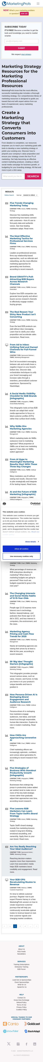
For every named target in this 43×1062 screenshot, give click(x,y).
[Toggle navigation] (38, 3)
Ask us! (24, 14)
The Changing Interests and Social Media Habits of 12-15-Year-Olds (23, 595)
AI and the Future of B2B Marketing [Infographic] (23, 493)
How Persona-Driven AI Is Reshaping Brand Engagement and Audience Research (23, 698)
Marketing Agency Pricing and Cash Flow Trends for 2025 (22, 634)
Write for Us (22, 985)
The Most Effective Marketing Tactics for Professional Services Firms (21, 240)
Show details (30, 542)
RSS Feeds (21, 951)
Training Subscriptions (21, 964)
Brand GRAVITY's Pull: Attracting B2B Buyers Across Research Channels (22, 280)
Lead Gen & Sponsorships (21, 980)
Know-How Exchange (21, 1000)
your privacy (26, 54)
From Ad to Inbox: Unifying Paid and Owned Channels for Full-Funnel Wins (24, 348)
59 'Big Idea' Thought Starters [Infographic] (21, 662)
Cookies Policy (21, 1010)
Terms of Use (21, 1005)
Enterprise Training (21, 967)
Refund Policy (21, 1002)
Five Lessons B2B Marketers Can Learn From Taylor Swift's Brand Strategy (23, 812)
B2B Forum (21, 969)
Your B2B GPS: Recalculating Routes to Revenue (23, 882)
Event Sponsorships (22, 982)
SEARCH (33, 176)
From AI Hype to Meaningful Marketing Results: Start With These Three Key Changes (23, 463)
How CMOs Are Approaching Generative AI (23, 737)
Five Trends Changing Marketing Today (21, 204)
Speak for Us (21, 987)
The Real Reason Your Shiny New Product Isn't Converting (23, 314)
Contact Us (21, 998)
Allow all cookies (21, 549)
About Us (21, 949)
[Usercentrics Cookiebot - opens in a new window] (30, 503)
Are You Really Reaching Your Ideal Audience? (23, 847)
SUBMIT (21, 48)
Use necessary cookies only (21, 556)
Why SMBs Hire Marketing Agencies (21, 427)
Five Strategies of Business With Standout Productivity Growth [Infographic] (23, 772)
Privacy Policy (21, 1007)
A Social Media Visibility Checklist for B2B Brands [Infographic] (23, 396)
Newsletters (21, 954)
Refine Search (9, 195)
